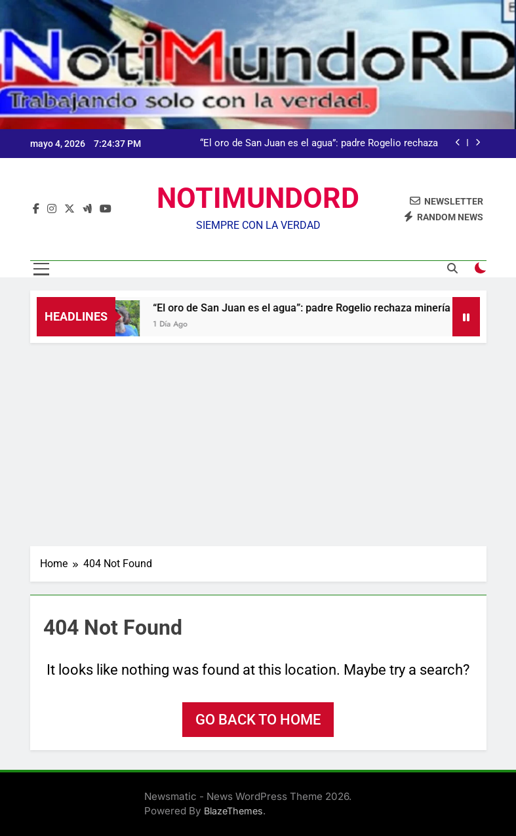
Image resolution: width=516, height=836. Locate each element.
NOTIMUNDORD (258, 198)
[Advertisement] (258, 441)
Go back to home (258, 719)
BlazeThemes (233, 810)
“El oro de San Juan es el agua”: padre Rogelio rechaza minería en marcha (319, 143)
